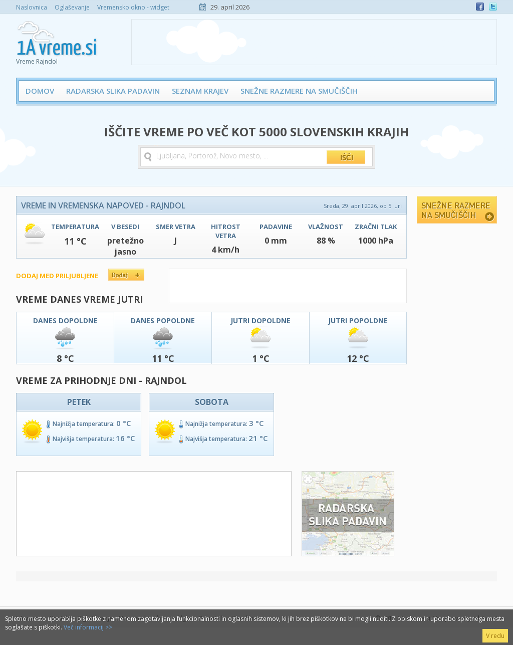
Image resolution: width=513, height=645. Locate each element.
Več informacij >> (88, 627)
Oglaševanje (72, 7)
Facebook (480, 7)
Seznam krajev (200, 91)
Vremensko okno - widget (133, 7)
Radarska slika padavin (113, 91)
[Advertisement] (314, 42)
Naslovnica (31, 7)
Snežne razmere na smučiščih (299, 91)
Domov (40, 91)
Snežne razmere (457, 210)
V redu (495, 635)
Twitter (493, 7)
